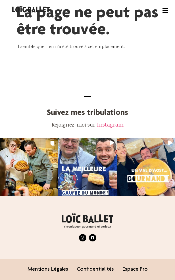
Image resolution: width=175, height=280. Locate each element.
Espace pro (135, 269)
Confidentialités (95, 269)
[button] (165, 10)
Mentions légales (48, 269)
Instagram (110, 125)
